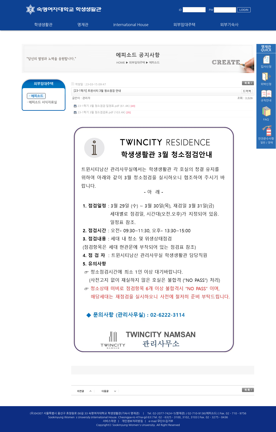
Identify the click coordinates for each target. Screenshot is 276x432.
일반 (262, 142)
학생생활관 (43, 25)
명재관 (83, 25)
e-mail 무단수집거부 (161, 421)
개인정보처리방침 (132, 421)
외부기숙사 (229, 25)
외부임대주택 (184, 25)
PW (211, 9)
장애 (270, 142)
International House (130, 25)
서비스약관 (109, 421)
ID (180, 9)
